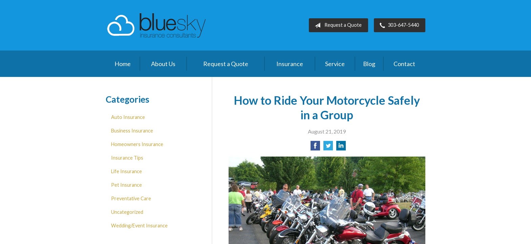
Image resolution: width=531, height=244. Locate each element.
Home (122, 63)
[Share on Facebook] (315, 147)
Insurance (289, 63)
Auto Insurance (128, 117)
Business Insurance (132, 131)
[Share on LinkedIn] (341, 147)
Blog (369, 63)
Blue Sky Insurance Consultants (156, 25)
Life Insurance (126, 171)
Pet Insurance (126, 185)
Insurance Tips (127, 158)
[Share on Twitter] (328, 147)
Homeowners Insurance (137, 144)
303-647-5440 (398, 25)
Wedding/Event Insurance (139, 225)
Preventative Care (131, 198)
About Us (163, 63)
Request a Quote (337, 25)
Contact (404, 63)
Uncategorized (127, 212)
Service (335, 63)
